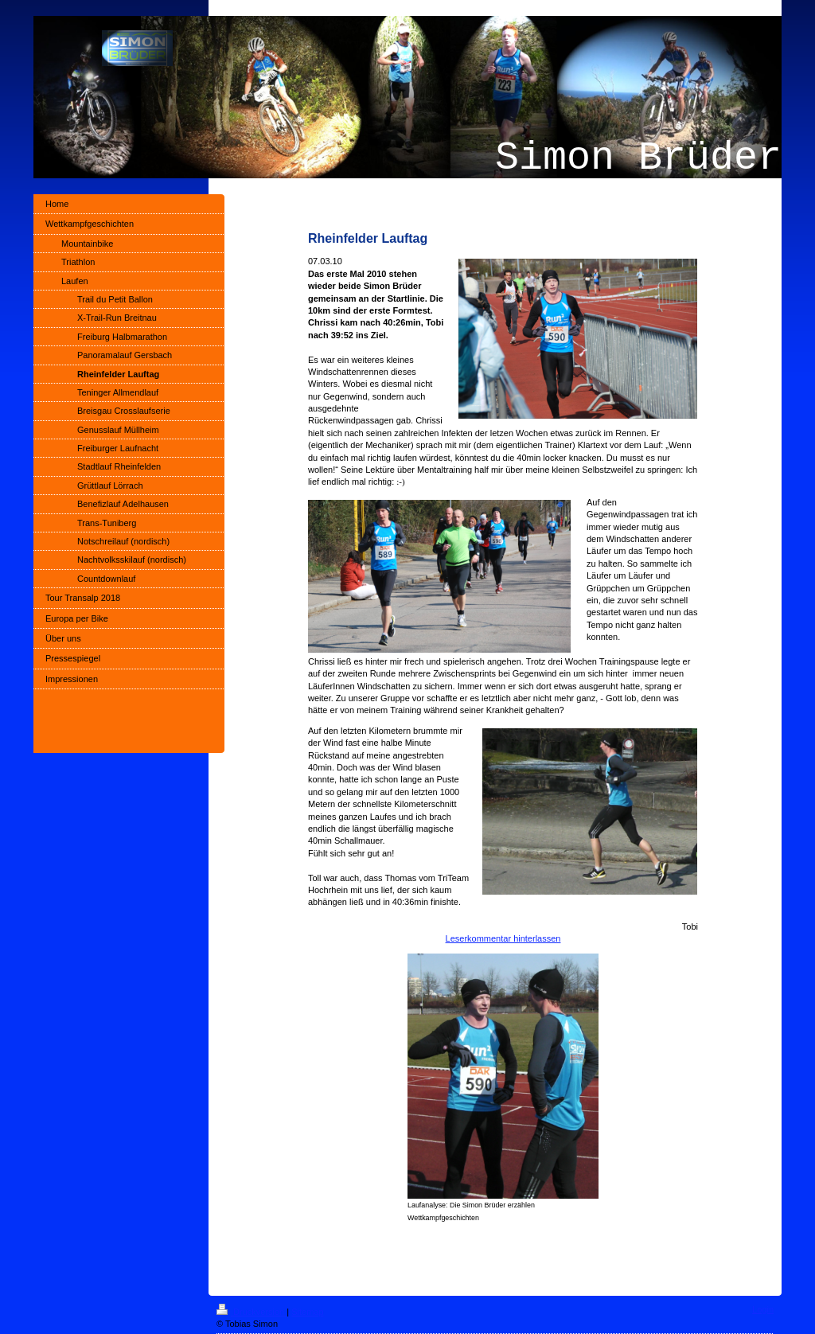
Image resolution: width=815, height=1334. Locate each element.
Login (763, 1309)
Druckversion (251, 1311)
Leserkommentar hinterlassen (503, 938)
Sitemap (307, 1311)
